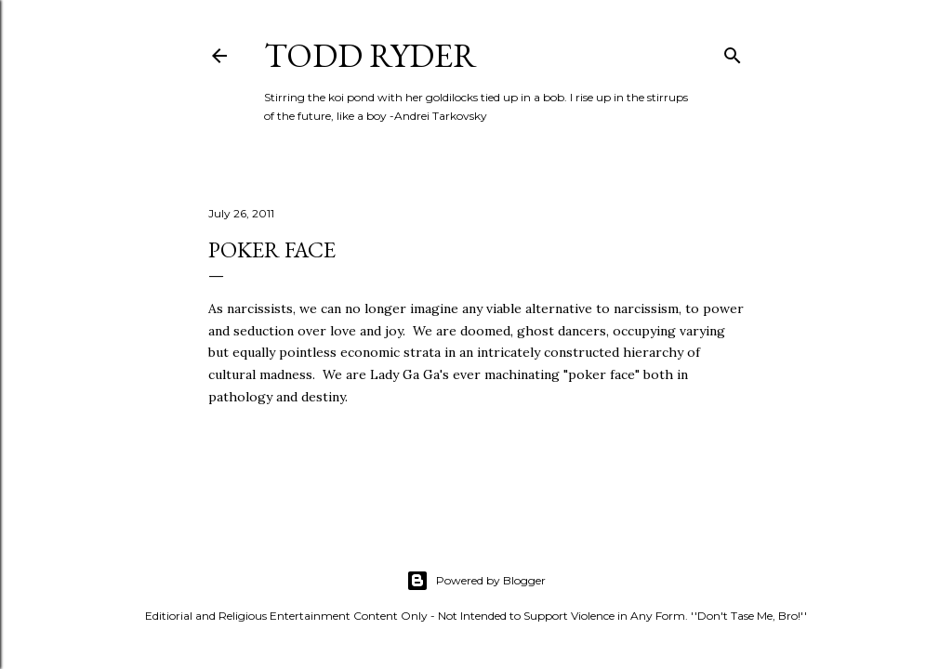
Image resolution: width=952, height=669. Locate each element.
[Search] (732, 51)
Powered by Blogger (476, 581)
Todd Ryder (370, 55)
